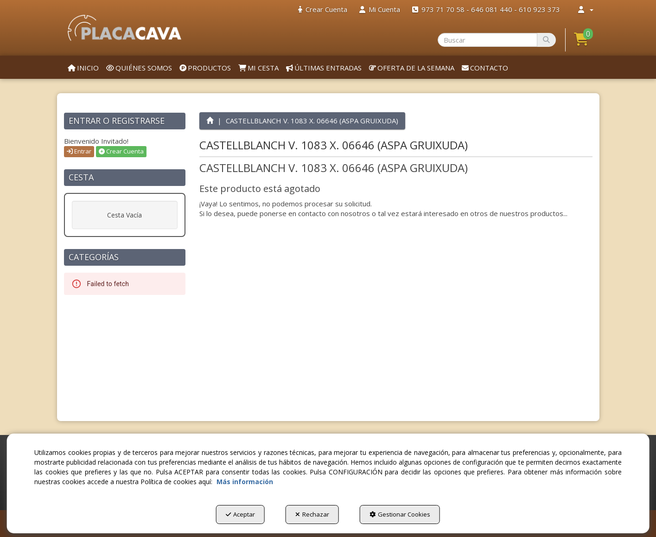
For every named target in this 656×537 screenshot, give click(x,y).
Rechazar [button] (312, 514)
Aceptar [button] (240, 514)
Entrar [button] (79, 151)
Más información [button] (245, 481)
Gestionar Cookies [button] (399, 514)
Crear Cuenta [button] (121, 151)
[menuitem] (322, 9)
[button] (125, 27)
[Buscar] (546, 40)
